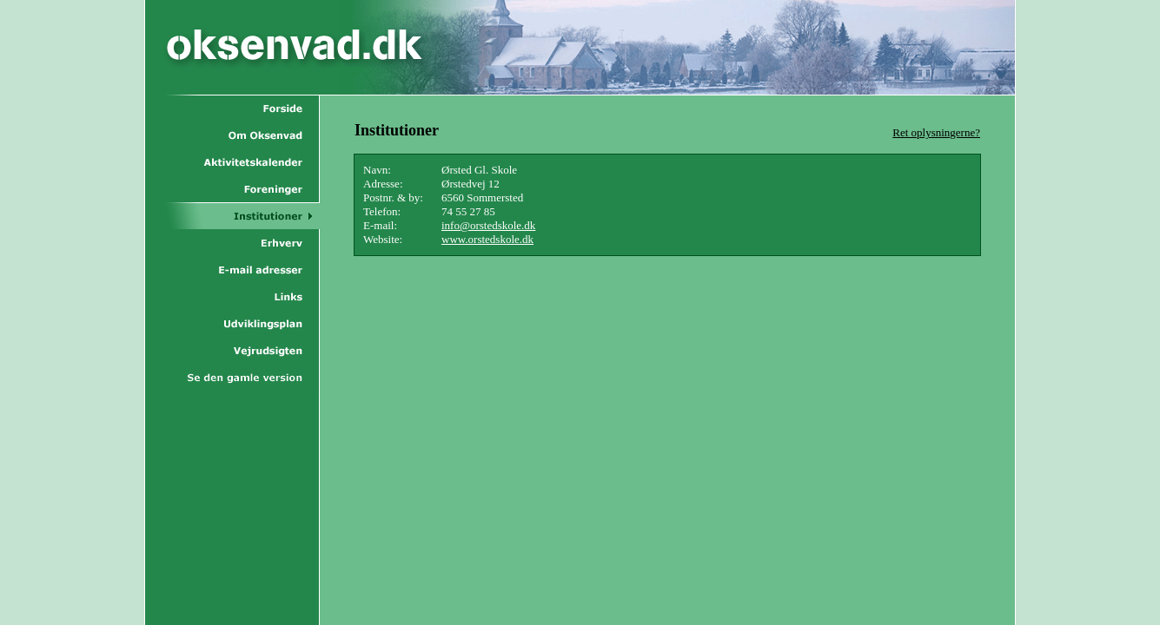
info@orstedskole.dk (488, 225)
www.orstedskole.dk (487, 239)
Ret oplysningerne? (936, 132)
